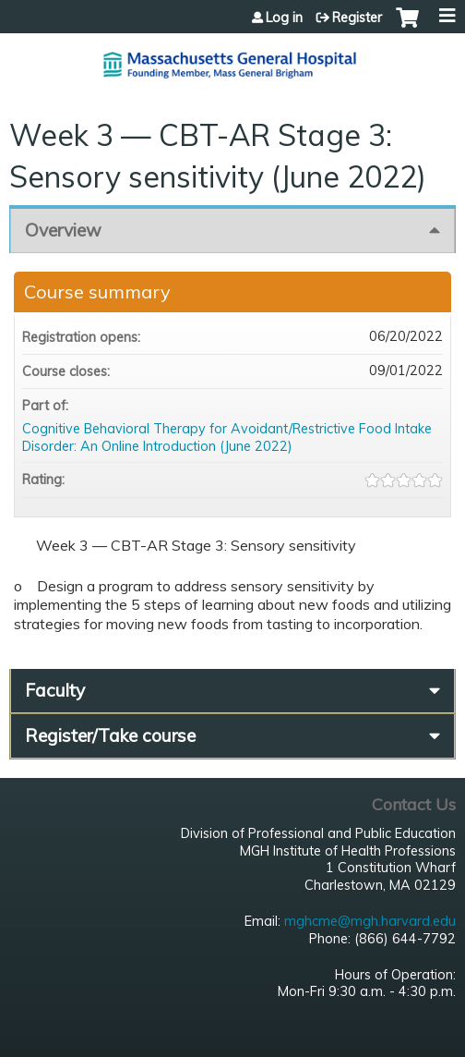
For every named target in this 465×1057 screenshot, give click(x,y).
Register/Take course (110, 735)
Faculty (55, 690)
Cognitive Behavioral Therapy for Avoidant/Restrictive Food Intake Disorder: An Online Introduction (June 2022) (227, 437)
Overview (63, 230)
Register (357, 17)
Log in (284, 17)
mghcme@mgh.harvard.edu (370, 921)
